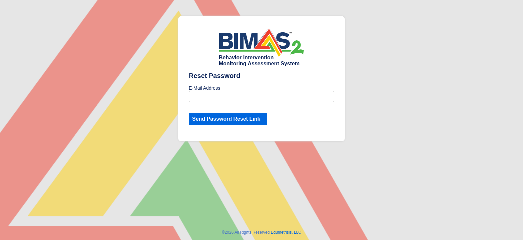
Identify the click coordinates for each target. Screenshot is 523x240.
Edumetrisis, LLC (286, 232)
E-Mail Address (204, 88)
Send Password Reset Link (226, 119)
